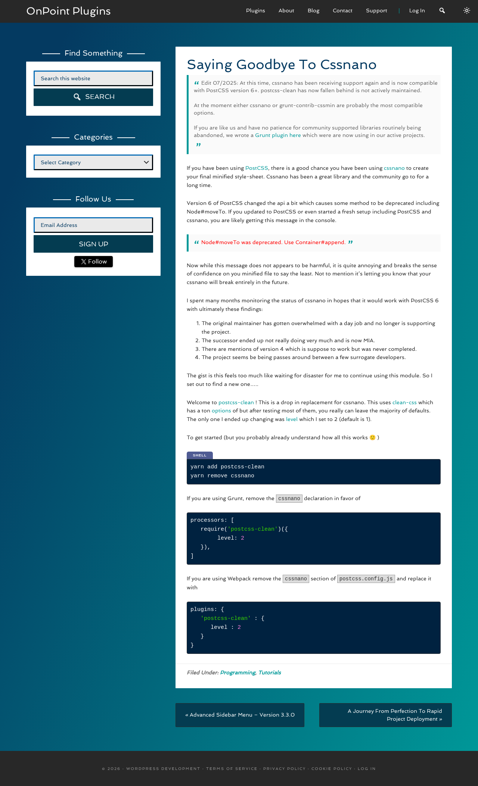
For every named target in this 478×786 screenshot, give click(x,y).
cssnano (394, 168)
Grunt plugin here (278, 135)
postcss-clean (236, 402)
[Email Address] (93, 225)
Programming (237, 672)
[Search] (442, 11)
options (221, 411)
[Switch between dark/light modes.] (467, 10)
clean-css (404, 402)
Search (93, 97)
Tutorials (269, 672)
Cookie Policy (331, 768)
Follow (96, 261)
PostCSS (256, 168)
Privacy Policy (284, 768)
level (291, 419)
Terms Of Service (232, 768)
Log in (367, 768)
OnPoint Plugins (68, 11)
